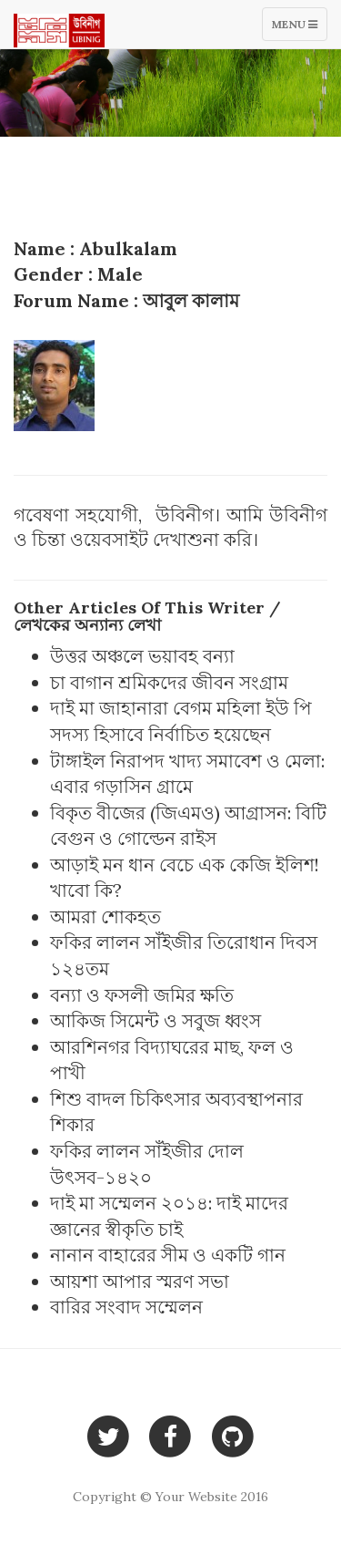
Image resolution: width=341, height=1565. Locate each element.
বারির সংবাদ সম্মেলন (126, 1306)
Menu (299, 28)
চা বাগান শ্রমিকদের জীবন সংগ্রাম (169, 682)
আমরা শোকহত (105, 916)
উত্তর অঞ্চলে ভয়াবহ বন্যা (142, 655)
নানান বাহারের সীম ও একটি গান (168, 1254)
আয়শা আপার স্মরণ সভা (139, 1281)
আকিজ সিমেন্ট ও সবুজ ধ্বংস (155, 1020)
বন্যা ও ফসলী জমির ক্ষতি (142, 994)
